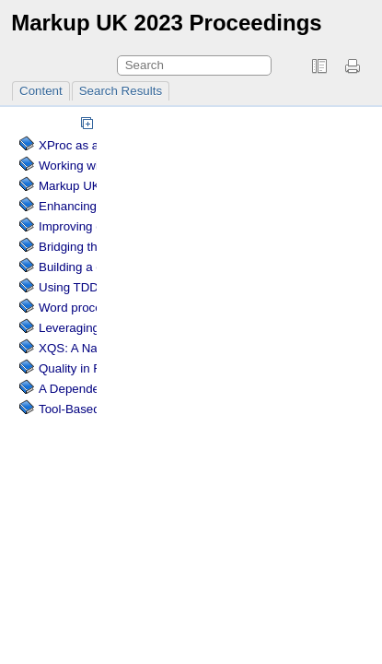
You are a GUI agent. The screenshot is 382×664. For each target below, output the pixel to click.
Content (41, 91)
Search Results (120, 91)
